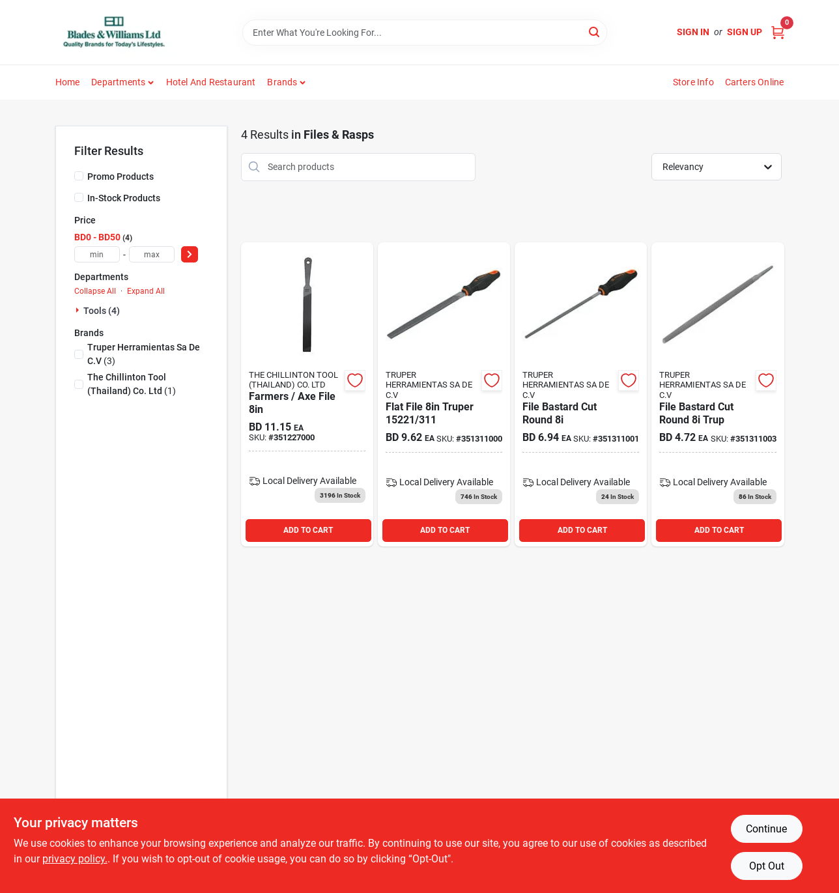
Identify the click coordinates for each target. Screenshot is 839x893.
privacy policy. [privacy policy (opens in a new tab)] (74, 859)
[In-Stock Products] (78, 197)
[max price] (152, 254)
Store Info (693, 82)
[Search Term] (424, 33)
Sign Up (744, 32)
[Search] (595, 31)
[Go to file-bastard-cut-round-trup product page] (717, 394)
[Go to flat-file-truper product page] (444, 394)
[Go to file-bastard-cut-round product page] (581, 394)
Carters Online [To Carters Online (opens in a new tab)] (754, 82)
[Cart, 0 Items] (777, 32)
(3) (143, 354)
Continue (766, 829)
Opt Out (766, 866)
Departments (118, 82)
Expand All (146, 291)
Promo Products (120, 176)
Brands (282, 82)
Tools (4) (101, 310)
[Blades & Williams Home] (114, 32)
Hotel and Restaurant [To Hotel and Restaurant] (211, 82)
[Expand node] (78, 310)
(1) (131, 384)
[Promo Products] (78, 175)
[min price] (97, 254)
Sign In (693, 32)
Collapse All (95, 291)
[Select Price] (189, 254)
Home (67, 82)
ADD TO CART (308, 530)
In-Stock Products (123, 198)
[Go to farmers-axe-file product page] (307, 394)
